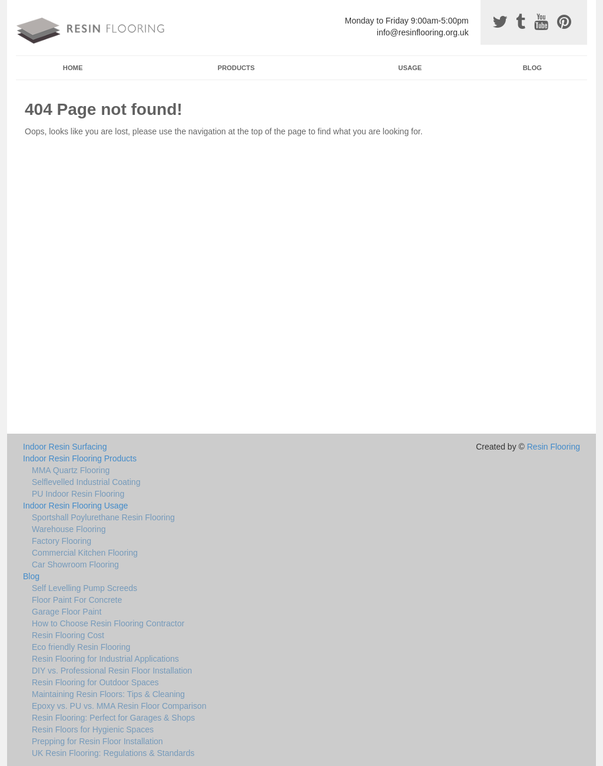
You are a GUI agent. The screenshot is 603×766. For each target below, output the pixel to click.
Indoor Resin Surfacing (65, 446)
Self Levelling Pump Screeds (84, 588)
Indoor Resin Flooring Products (80, 458)
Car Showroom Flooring (75, 564)
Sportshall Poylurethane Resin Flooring (103, 517)
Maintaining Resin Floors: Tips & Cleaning (108, 694)
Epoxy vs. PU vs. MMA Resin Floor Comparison (119, 706)
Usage (410, 67)
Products (236, 67)
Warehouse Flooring (69, 529)
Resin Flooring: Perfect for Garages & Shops (113, 717)
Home (73, 67)
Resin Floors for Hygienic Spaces (93, 729)
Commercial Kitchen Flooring (85, 552)
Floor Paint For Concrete (77, 600)
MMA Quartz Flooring (71, 470)
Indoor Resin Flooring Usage (75, 505)
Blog (532, 67)
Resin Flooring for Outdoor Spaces (95, 682)
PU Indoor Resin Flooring (78, 493)
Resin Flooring (553, 446)
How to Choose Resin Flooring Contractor (108, 623)
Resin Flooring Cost (68, 635)
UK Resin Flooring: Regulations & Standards (113, 753)
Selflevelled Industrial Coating (86, 482)
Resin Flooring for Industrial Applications (105, 658)
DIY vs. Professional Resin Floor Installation (112, 670)
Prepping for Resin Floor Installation (97, 741)
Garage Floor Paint (66, 611)
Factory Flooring (61, 541)
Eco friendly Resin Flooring (81, 647)
